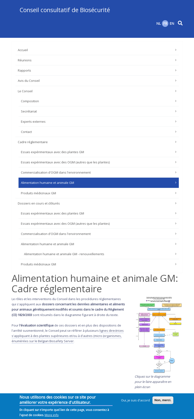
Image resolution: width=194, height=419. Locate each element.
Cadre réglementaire (33, 142)
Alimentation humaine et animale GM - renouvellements (64, 254)
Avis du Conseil (29, 80)
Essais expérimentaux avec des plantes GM (52, 152)
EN (172, 23)
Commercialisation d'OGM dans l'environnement (56, 172)
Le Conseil (25, 91)
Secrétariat (29, 111)
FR (165, 23)
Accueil (23, 50)
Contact (26, 132)
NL (158, 23)
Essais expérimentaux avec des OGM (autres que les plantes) (65, 162)
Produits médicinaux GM (38, 193)
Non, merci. (163, 401)
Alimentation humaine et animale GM (47, 182)
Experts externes (33, 121)
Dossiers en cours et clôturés (39, 203)
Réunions (25, 60)
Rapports (24, 70)
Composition (30, 101)
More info (52, 416)
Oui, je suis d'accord (135, 401)
